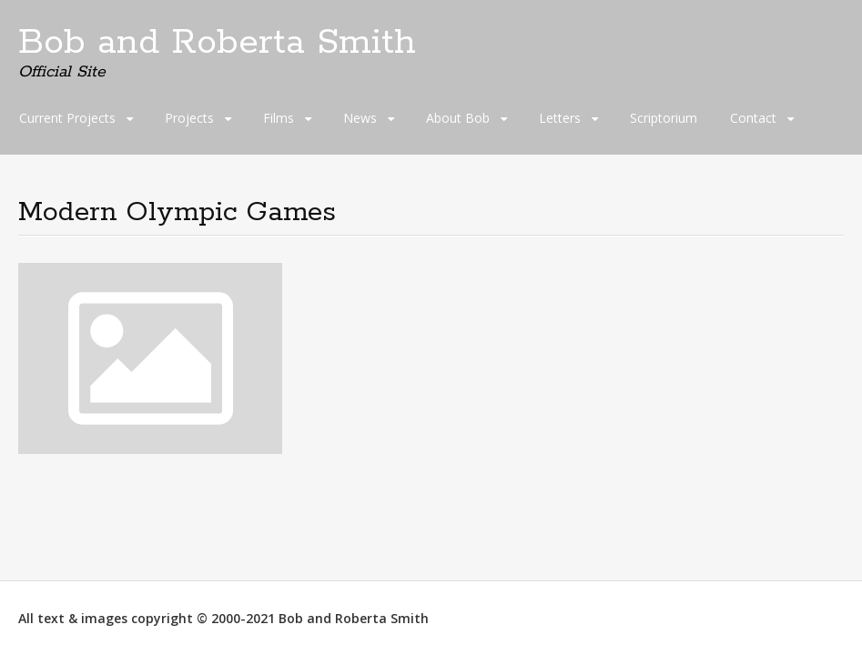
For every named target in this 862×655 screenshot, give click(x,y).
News (360, 117)
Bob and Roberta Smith (217, 43)
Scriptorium (663, 117)
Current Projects (67, 117)
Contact (753, 117)
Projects (189, 117)
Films (278, 117)
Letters (560, 117)
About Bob (458, 117)
